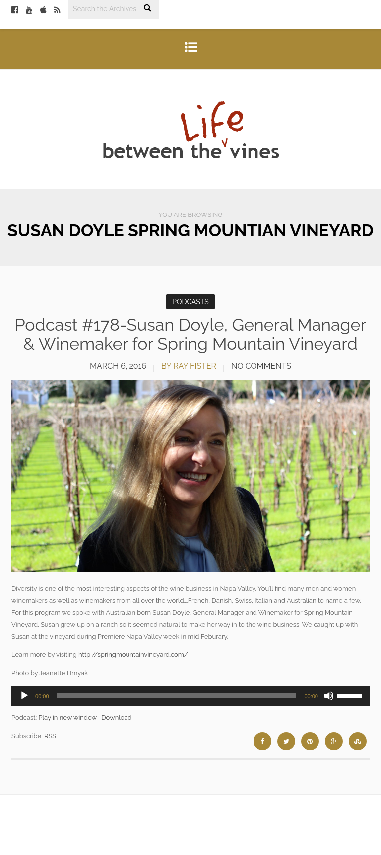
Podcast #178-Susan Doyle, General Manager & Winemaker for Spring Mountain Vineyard (191, 334)
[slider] (177, 695)
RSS (50, 736)
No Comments (261, 366)
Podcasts (190, 302)
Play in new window (67, 717)
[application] (190, 696)
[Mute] (329, 696)
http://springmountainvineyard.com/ (133, 654)
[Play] (24, 696)
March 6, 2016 (118, 366)
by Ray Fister (188, 366)
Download (116, 717)
